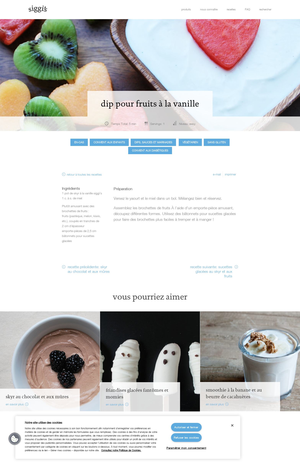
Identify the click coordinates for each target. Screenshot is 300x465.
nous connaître (209, 9)
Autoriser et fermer (186, 427)
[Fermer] (232, 425)
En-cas (79, 142)
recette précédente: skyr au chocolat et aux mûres (89, 269)
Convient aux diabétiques (150, 150)
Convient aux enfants (109, 142)
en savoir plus (15, 404)
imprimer (230, 174)
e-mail (217, 174)
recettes (231, 9)
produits (186, 9)
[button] (15, 439)
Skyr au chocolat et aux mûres (37, 397)
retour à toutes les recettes (84, 174)
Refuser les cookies (186, 437)
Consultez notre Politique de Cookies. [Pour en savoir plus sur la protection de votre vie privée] (121, 450)
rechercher (265, 9)
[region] (127, 437)
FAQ (247, 9)
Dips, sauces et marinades (153, 142)
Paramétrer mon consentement (186, 448)
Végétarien (190, 142)
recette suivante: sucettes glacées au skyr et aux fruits (211, 271)
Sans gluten (217, 142)
